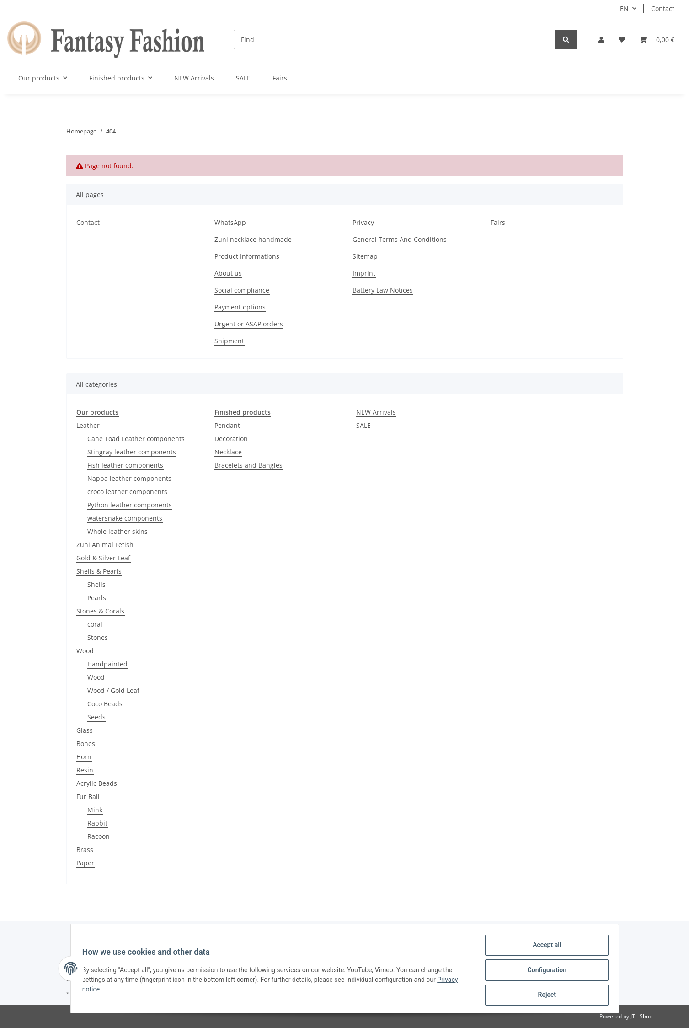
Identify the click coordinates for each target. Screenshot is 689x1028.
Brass (84, 849)
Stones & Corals (100, 611)
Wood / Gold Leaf (113, 690)
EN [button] (624, 8)
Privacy (363, 222)
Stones (97, 637)
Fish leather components (125, 465)
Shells (96, 584)
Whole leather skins (117, 531)
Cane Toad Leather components (136, 438)
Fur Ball (88, 796)
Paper (85, 862)
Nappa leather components (129, 478)
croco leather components (127, 491)
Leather (88, 425)
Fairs (279, 78)
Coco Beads (105, 703)
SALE (363, 425)
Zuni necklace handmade (253, 239)
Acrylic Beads (96, 783)
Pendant (227, 425)
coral (94, 624)
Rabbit (97, 823)
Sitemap (365, 256)
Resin (84, 770)
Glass (84, 730)
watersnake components (124, 518)
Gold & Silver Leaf (103, 558)
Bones (85, 743)
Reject (544, 995)
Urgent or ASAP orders (248, 324)
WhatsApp (230, 222)
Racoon (98, 836)
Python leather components (129, 505)
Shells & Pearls (99, 571)
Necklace (228, 451)
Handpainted (107, 664)
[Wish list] (621, 39)
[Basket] (657, 39)
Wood (85, 650)
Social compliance (241, 290)
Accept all (543, 948)
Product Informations (246, 256)
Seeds (96, 717)
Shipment (229, 340)
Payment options (240, 307)
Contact (662, 8)
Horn (83, 756)
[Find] (395, 39)
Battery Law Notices (383, 290)
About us (228, 273)
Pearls (96, 597)
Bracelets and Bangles (248, 465)
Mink (94, 809)
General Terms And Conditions (400, 239)
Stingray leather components (131, 451)
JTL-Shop (641, 1016)
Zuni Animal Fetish (105, 544)
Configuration (543, 971)
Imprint (364, 273)
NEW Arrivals (376, 412)
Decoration (231, 438)
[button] (601, 39)
